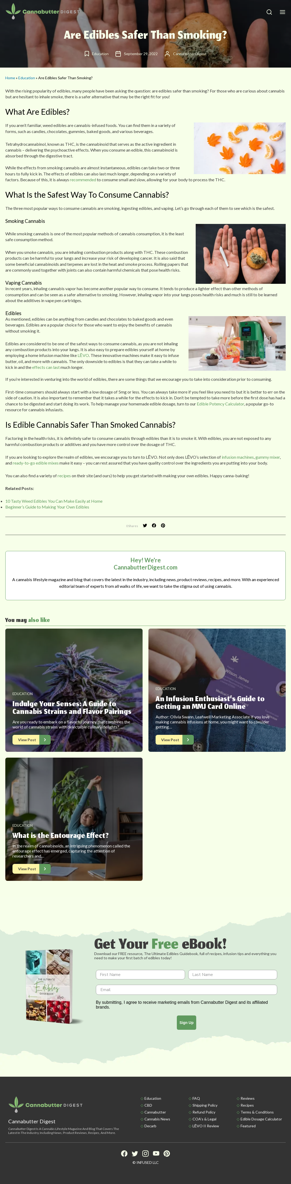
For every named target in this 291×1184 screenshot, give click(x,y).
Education (26, 78)
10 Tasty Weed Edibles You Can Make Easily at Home (53, 500)
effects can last (46, 367)
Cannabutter (155, 1112)
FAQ (196, 1098)
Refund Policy (203, 1112)
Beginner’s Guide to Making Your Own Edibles (47, 506)
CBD (148, 1105)
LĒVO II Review (205, 1126)
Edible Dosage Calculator (261, 1119)
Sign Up (186, 1022)
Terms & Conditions (257, 1112)
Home (10, 78)
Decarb (150, 1126)
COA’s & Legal (204, 1119)
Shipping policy (204, 1105)
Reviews (248, 1098)
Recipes (247, 1105)
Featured (248, 1126)
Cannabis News (157, 1119)
